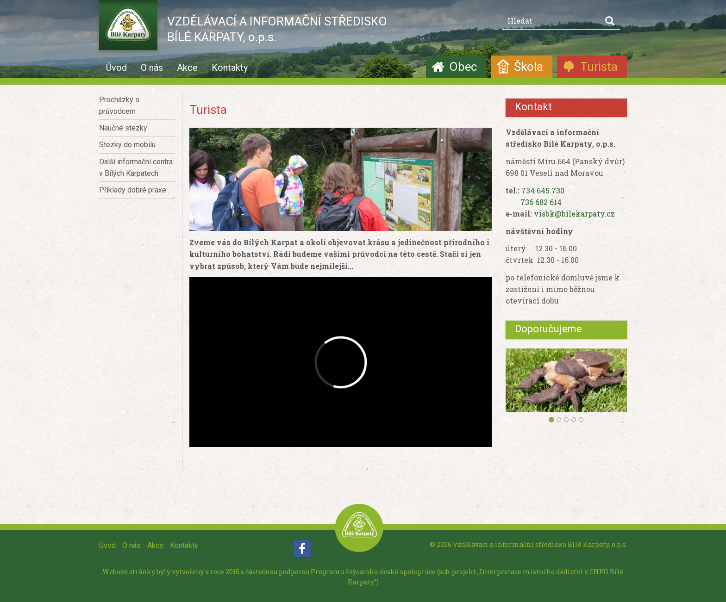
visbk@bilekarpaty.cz (574, 213)
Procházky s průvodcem (119, 105)
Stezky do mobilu (127, 144)
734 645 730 (542, 190)
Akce (187, 67)
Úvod (116, 67)
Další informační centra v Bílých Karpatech (136, 167)
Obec (463, 67)
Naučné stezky (123, 128)
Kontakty (230, 67)
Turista (599, 67)
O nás (152, 67)
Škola (528, 67)
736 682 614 (541, 202)
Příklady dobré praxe (132, 190)
